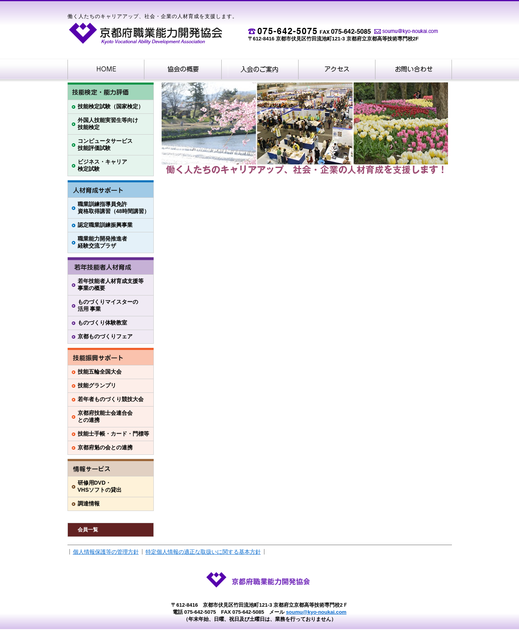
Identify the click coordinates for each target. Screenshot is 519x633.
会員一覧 (88, 530)
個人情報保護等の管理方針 (106, 552)
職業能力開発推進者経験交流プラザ (102, 242)
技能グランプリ (97, 385)
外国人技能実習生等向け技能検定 (108, 123)
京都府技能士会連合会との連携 (105, 416)
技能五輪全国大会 (100, 371)
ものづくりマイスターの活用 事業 (108, 305)
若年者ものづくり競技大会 (111, 399)
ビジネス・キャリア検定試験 (102, 165)
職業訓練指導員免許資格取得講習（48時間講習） (114, 207)
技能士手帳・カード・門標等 (113, 434)
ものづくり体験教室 (102, 322)
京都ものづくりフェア (105, 336)
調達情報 (89, 503)
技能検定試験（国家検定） (111, 106)
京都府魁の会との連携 (105, 447)
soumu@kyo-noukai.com (316, 612)
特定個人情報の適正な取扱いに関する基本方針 (203, 552)
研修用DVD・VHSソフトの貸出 (100, 486)
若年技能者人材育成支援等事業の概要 (111, 284)
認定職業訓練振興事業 (105, 225)
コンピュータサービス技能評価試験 (105, 144)
